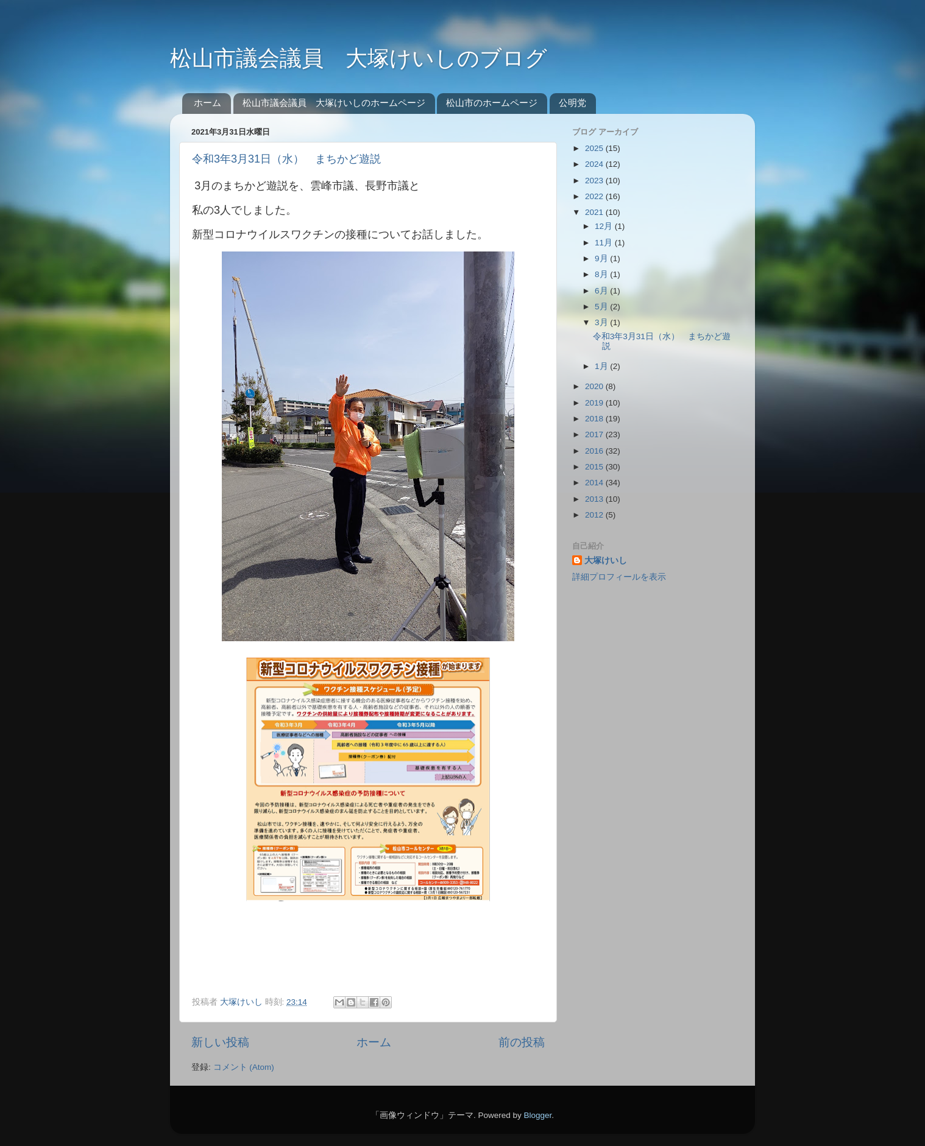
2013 (595, 499)
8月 (602, 274)
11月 (605, 242)
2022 (595, 196)
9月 (602, 258)
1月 (602, 366)
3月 (602, 322)
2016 (595, 450)
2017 (595, 434)
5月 (602, 306)
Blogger (537, 1115)
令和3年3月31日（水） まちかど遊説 (286, 159)
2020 (595, 386)
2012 (595, 514)
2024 (595, 164)
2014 (595, 482)
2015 (595, 466)
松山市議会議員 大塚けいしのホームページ (334, 102)
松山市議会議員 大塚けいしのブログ (358, 58)
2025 (595, 148)
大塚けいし (605, 560)
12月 (605, 226)
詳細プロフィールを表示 (619, 577)
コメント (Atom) (243, 1067)
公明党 (572, 102)
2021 (595, 212)
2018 (595, 418)
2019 (595, 402)
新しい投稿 (220, 1042)
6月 (602, 290)
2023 (595, 180)
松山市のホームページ (491, 102)
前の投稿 (521, 1042)
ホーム (207, 102)
